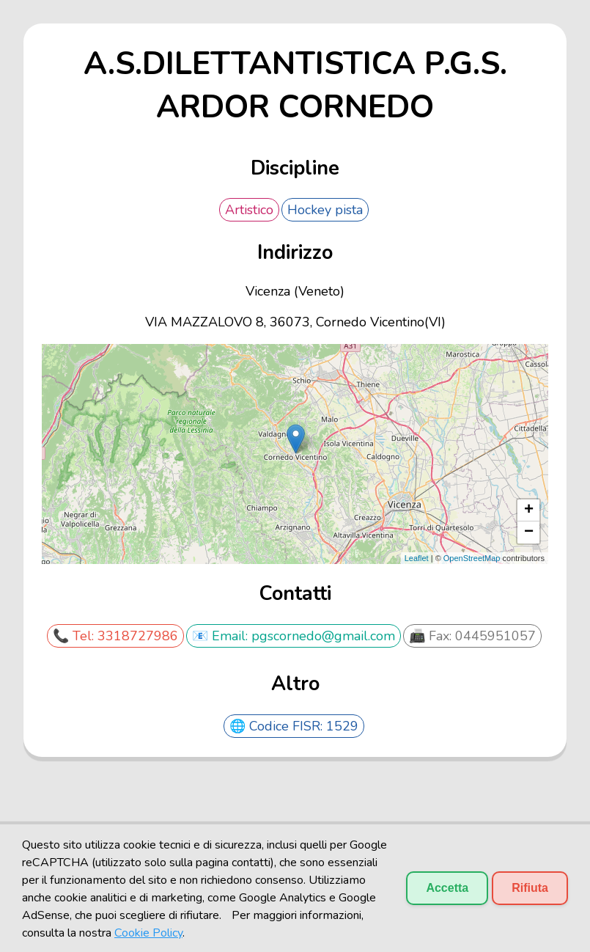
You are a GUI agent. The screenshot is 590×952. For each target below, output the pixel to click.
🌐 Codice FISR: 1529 (293, 726)
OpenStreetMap (472, 558)
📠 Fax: (432, 636)
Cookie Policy (148, 933)
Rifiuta (530, 888)
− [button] (529, 532)
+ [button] (529, 510)
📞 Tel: (75, 636)
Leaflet (417, 558)
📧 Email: (221, 636)
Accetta (447, 888)
